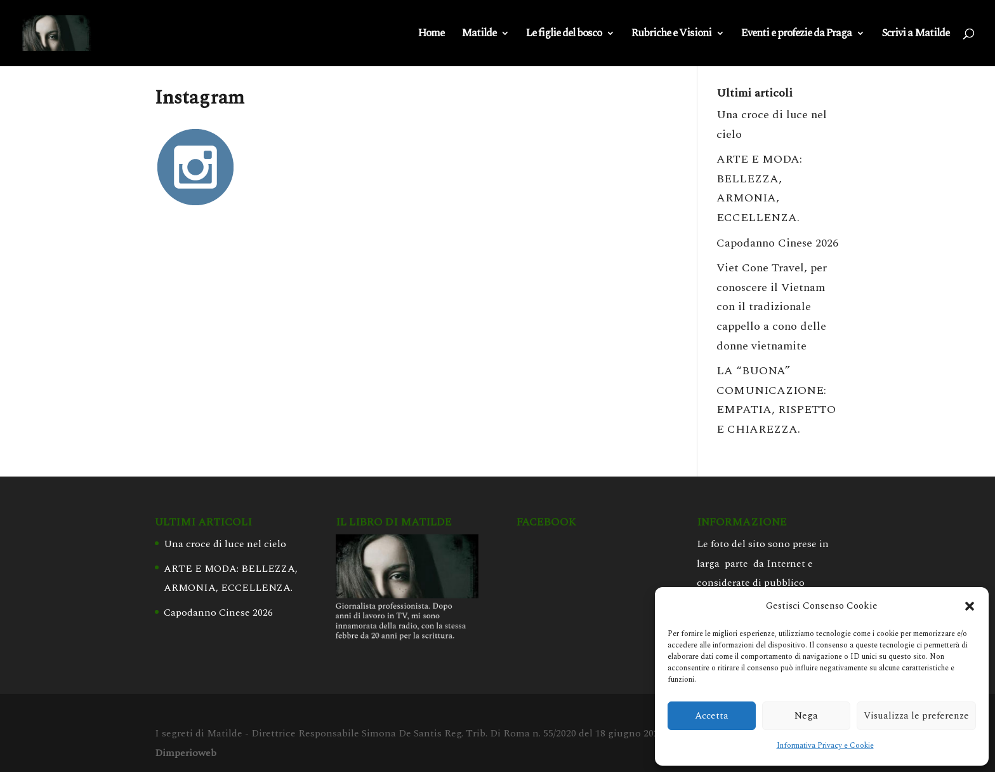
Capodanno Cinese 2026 (777, 243)
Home (431, 35)
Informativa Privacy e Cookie (825, 746)
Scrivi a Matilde (915, 35)
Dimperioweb (185, 753)
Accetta (711, 715)
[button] (969, 606)
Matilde (478, 35)
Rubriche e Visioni (671, 35)
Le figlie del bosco (564, 35)
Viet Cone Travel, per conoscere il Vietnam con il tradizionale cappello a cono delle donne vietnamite (771, 306)
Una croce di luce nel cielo (225, 544)
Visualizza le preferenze (916, 715)
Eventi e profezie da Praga (796, 35)
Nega (806, 715)
